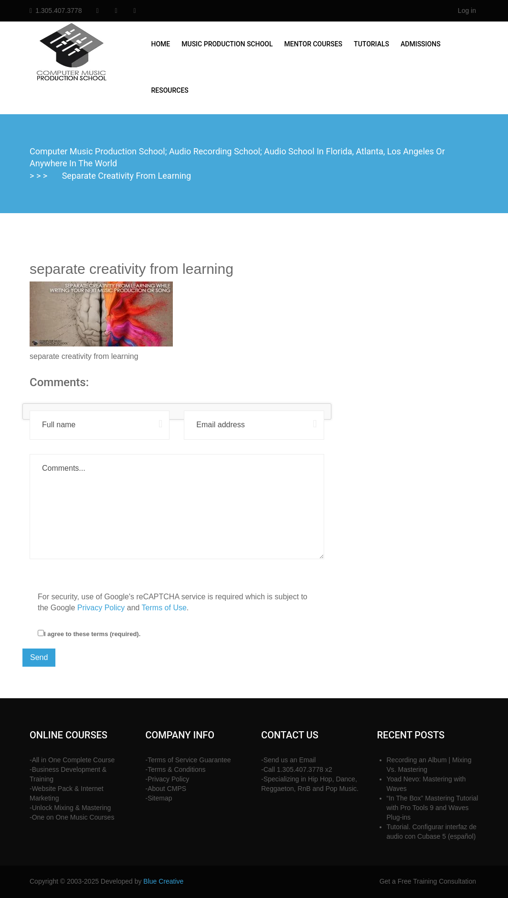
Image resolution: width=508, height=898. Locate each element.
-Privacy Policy (168, 779)
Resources (170, 90)
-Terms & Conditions (176, 769)
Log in (467, 10)
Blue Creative (163, 881)
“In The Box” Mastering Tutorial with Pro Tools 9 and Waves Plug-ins (432, 807)
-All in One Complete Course (72, 760)
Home (160, 44)
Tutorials (371, 44)
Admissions (421, 44)
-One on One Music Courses (72, 817)
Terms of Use (164, 608)
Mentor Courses (313, 44)
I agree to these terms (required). (89, 634)
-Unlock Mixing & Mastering (70, 807)
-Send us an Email (288, 760)
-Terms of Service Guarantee (188, 760)
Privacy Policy (101, 608)
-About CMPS (166, 788)
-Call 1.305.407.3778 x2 (296, 769)
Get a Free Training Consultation (428, 881)
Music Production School (227, 44)
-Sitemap (159, 798)
